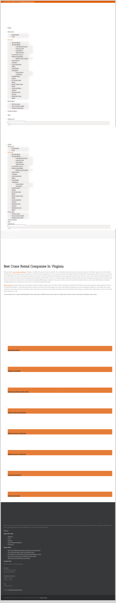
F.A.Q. (13, 36)
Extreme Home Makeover (14, 475)
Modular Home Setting (14, 350)
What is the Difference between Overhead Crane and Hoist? (24, 550)
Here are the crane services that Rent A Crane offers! (22, 556)
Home (9, 28)
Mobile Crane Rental (17, 56)
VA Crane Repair (16, 42)
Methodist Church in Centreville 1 (17, 454)
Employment (15, 34)
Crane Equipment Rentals (15, 542)
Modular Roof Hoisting (14, 496)
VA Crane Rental (16, 44)
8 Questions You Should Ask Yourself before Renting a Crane (24, 554)
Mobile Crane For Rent (22, 58)
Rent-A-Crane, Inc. (8, 285)
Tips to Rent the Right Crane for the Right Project (21, 552)
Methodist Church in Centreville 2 (17, 433)
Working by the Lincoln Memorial (17, 412)
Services (10, 39)
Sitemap (6, 531)
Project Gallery (12, 111)
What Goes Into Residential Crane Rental (19, 558)
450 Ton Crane (16, 104)
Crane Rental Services (22, 46)
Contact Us (11, 119)
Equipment (11, 101)
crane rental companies (19, 272)
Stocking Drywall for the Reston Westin (18, 392)
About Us (11, 32)
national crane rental (17, 108)
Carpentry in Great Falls (14, 371)
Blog (9, 115)
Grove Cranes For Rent (18, 106)
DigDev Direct (43, 597)
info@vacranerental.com (27, 1)
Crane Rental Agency (17, 54)
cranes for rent (20, 48)
